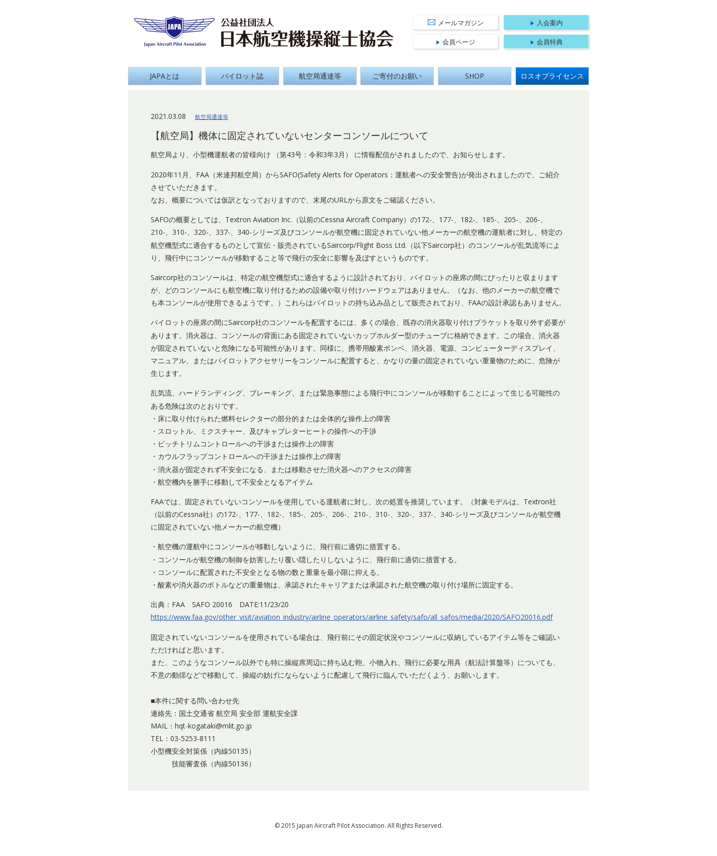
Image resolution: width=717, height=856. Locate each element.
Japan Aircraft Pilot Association (174, 31)
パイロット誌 (242, 76)
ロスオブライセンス (552, 76)
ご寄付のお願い (397, 76)
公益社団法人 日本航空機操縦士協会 (307, 32)
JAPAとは (164, 76)
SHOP (474, 76)
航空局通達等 (320, 76)
